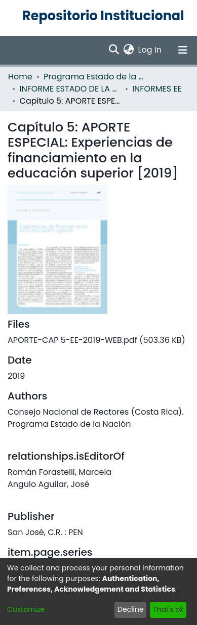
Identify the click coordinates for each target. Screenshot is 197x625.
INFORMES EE (157, 89)
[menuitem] (129, 50)
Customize (26, 609)
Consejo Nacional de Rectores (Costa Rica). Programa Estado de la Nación (96, 418)
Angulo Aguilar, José (48, 484)
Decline (130, 609)
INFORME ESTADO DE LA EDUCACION (70, 89)
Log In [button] (150, 50)
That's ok (168, 609)
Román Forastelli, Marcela (59, 472)
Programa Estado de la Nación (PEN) (94, 76)
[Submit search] (114, 50)
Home (20, 76)
